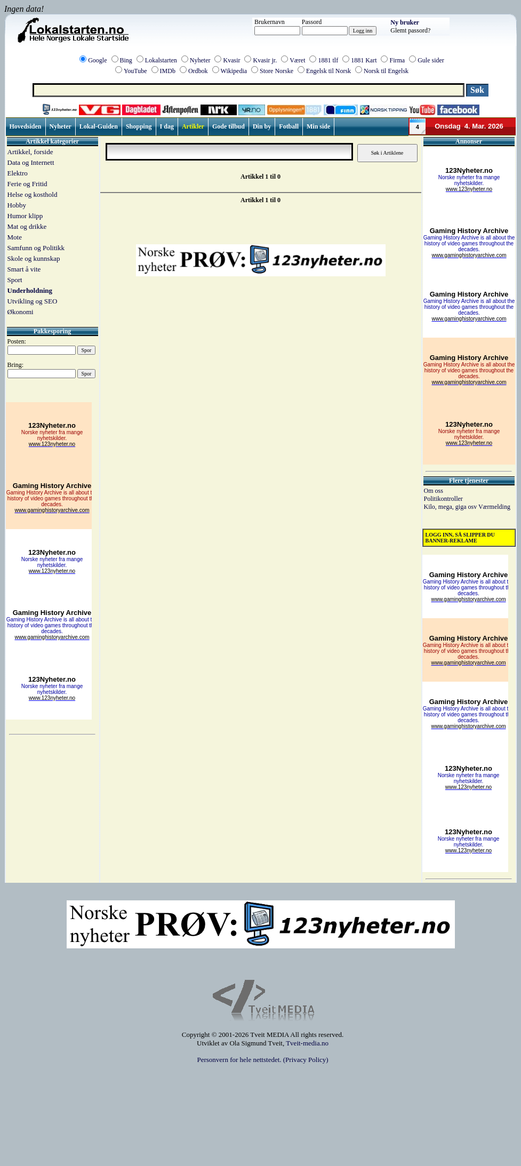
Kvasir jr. (265, 60)
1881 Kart (363, 60)
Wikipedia (234, 71)
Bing (126, 60)
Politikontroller (443, 498)
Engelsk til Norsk (328, 71)
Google (97, 60)
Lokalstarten (161, 60)
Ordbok (198, 71)
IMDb (167, 71)
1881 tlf (328, 60)
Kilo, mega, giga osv (451, 506)
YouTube (135, 71)
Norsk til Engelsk (386, 71)
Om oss (433, 490)
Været (297, 60)
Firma (397, 60)
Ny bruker (404, 22)
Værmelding (494, 506)
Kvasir (231, 60)
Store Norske (276, 71)
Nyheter (200, 60)
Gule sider (431, 60)
